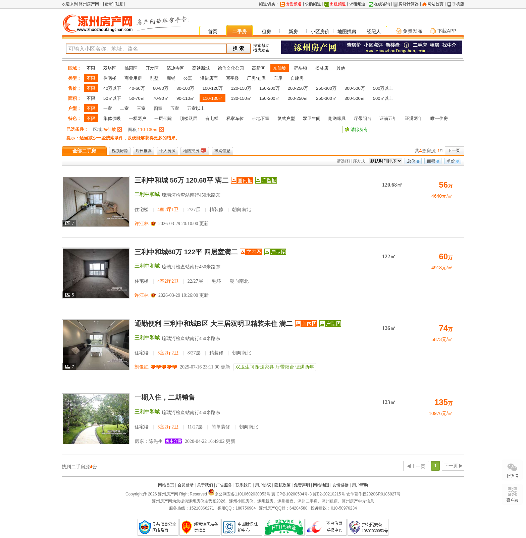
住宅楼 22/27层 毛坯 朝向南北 (192, 281)
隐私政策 (282, 485)
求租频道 (357, 4)
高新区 (258, 68)
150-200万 (269, 88)
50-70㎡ (137, 98)
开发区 (152, 68)
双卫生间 (311, 118)
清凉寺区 (175, 68)
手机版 (458, 4)
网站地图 (321, 485)
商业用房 (133, 78)
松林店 (321, 68)
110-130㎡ (212, 98)
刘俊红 (142, 366)
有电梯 (211, 118)
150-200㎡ (269, 98)
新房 (293, 31)
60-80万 (160, 88)
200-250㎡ (298, 98)
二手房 (239, 31)
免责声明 (302, 485)
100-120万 (212, 88)
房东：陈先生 (149, 441)
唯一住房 (439, 118)
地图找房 (346, 31)
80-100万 (185, 88)
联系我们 (243, 485)
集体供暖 (112, 118)
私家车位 (235, 118)
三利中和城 (147, 194)
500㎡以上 (383, 98)
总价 (411, 161)
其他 (340, 68)
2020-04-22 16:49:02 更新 (210, 441)
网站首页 (435, 4)
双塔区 (109, 68)
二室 (124, 108)
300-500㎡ (355, 98)
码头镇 (300, 68)
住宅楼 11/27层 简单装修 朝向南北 (196, 426)
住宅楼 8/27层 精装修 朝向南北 (193, 352)
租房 (266, 31)
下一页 (454, 150)
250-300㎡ (326, 98)
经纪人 (374, 31)
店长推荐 (144, 150)
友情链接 (340, 485)
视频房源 (120, 150)
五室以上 (196, 108)
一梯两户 (137, 118)
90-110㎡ (185, 98)
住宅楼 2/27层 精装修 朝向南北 (193, 209)
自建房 (297, 78)
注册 (120, 4)
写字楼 (232, 78)
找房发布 (261, 50)
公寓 (187, 78)
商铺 (171, 78)
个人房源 (167, 150)
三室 (141, 108)
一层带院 (163, 118)
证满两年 (413, 118)
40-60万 (137, 88)
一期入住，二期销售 (165, 397)
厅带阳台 (362, 118)
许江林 (142, 223)
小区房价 (320, 31)
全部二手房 (84, 150)
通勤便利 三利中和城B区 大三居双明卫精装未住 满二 (215, 323)
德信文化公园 (231, 68)
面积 (431, 161)
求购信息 (222, 150)
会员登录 (185, 485)
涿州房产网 (88, 4)
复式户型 (286, 118)
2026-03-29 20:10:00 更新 (183, 223)
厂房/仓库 (256, 78)
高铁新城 (201, 68)
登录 (108, 4)
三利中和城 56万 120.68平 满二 (182, 180)
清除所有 (359, 129)
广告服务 (224, 485)
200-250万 (298, 88)
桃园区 (131, 68)
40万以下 (112, 88)
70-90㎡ (160, 98)
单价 (451, 161)
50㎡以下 (112, 98)
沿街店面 (209, 78)
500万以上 (383, 88)
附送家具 (337, 118)
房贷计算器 (409, 4)
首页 (212, 31)
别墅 (154, 78)
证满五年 (388, 118)
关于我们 (205, 485)
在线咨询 (382, 4)
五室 (174, 108)
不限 (91, 68)
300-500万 (355, 88)
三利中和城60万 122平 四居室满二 (186, 252)
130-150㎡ (241, 98)
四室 (158, 108)
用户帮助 (360, 485)
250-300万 (326, 88)
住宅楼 (109, 78)
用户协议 (263, 485)
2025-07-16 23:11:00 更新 (205, 366)
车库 (278, 78)
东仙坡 (279, 68)
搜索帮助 (261, 45)
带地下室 (260, 118)
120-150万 (241, 88)
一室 (107, 108)
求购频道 (313, 4)
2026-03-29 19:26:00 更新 (183, 295)
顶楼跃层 (188, 118)
